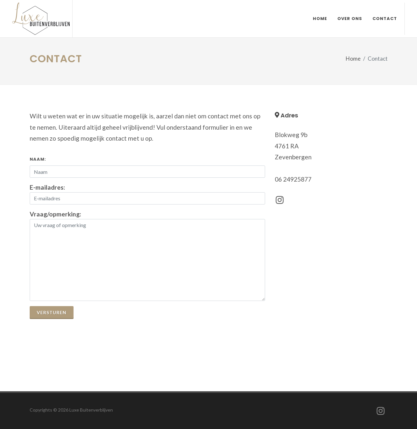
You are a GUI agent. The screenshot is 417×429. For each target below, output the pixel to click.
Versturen (51, 312)
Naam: (38, 159)
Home (353, 58)
